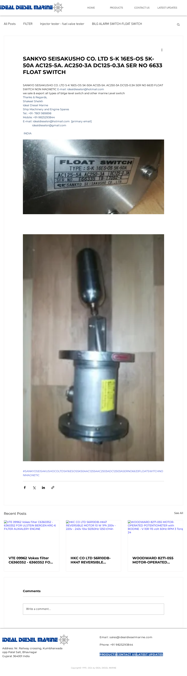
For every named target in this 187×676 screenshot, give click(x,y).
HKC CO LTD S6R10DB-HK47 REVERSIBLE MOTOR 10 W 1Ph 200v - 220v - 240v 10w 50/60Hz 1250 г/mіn (93, 560)
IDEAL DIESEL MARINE (26, 7)
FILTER (27, 24)
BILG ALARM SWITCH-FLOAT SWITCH (117, 24)
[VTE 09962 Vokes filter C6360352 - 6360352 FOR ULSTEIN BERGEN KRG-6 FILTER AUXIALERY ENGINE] (31, 535)
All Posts (10, 24)
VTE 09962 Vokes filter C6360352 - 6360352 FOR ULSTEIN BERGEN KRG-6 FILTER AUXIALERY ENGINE (31, 560)
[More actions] (162, 49)
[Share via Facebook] (25, 487)
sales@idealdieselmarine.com (131, 637)
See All (178, 513)
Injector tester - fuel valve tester (62, 24)
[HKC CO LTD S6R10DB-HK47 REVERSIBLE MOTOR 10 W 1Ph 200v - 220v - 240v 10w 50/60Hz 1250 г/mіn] (93, 535)
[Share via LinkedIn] (43, 487)
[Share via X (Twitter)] (34, 487)
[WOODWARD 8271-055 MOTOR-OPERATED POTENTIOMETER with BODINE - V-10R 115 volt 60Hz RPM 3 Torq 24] (155, 535)
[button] (178, 24)
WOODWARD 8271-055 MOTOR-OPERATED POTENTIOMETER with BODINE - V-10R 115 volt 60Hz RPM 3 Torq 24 (153, 560)
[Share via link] (53, 487)
